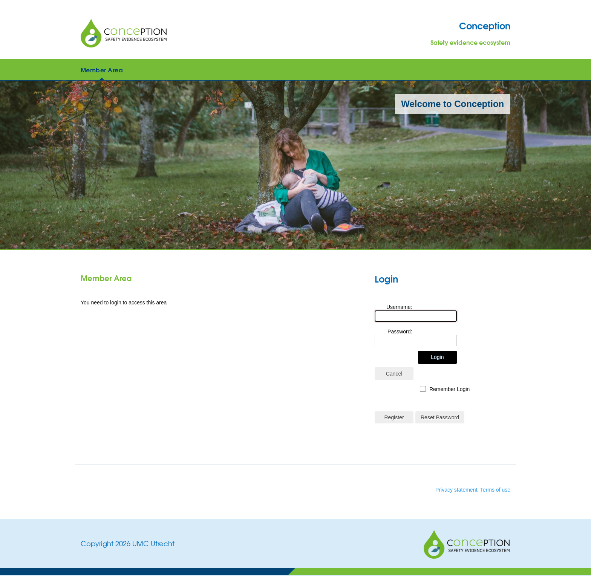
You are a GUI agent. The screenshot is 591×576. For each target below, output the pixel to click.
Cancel (394, 374)
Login (437, 357)
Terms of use (495, 490)
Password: (399, 331)
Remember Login (449, 389)
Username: (399, 307)
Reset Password (440, 417)
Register (394, 417)
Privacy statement (456, 490)
